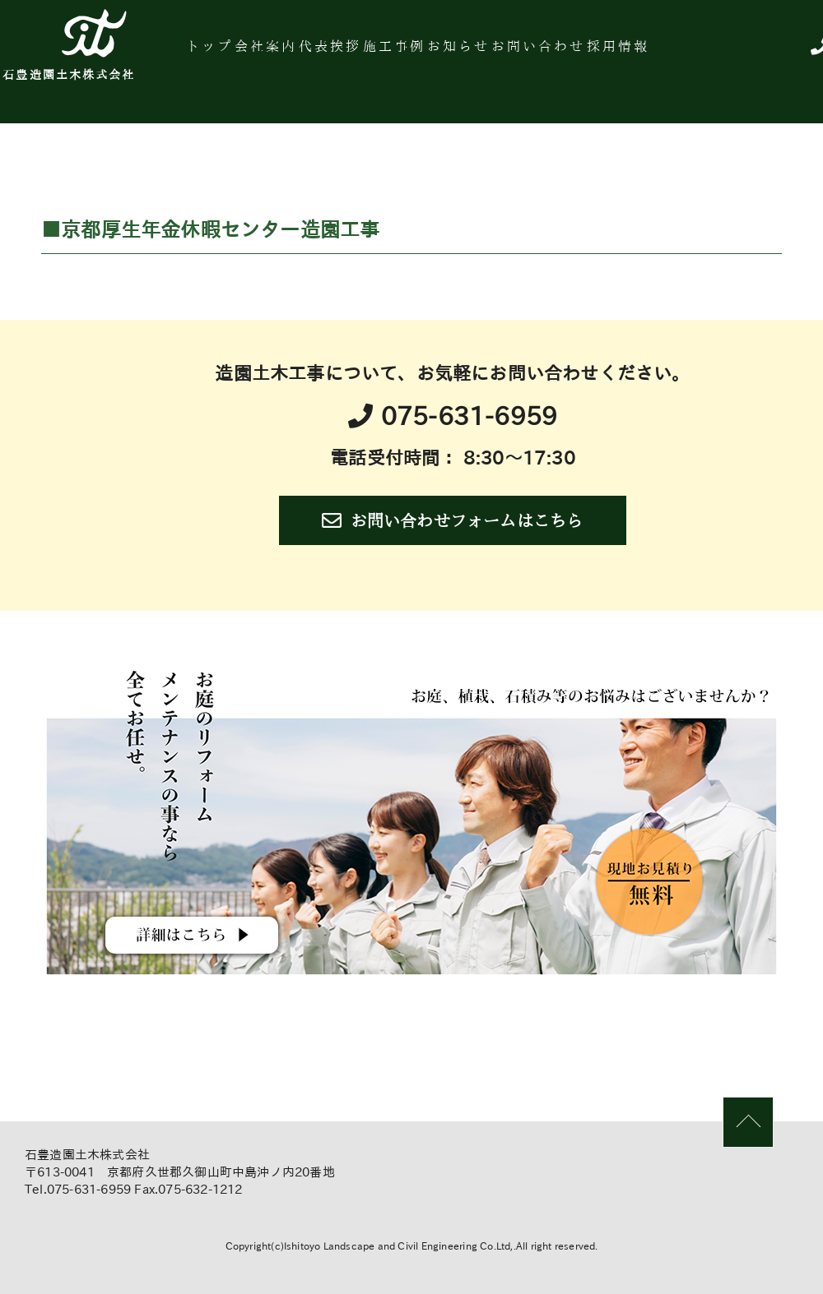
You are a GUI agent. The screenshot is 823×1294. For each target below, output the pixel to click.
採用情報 (745, 53)
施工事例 (471, 53)
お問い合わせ (648, 53)
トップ (236, 53)
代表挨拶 (389, 53)
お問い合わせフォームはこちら (452, 520)
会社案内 (309, 53)
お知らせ (551, 53)
